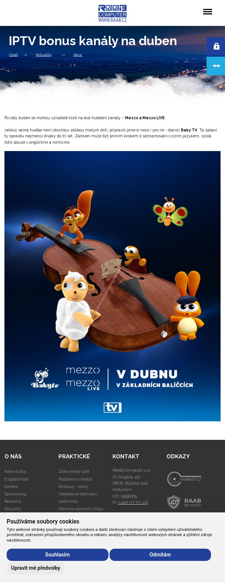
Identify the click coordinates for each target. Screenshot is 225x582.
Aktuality (44, 54)
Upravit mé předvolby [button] (35, 568)
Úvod (13, 54)
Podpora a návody (75, 479)
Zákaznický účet (74, 471)
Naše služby (15, 471)
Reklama (12, 501)
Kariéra (11, 486)
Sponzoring (15, 494)
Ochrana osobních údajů (80, 508)
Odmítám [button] (160, 555)
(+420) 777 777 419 (133, 502)
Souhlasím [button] (57, 555)
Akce (77, 54)
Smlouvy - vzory (73, 486)
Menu (207, 8)
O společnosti (16, 479)
